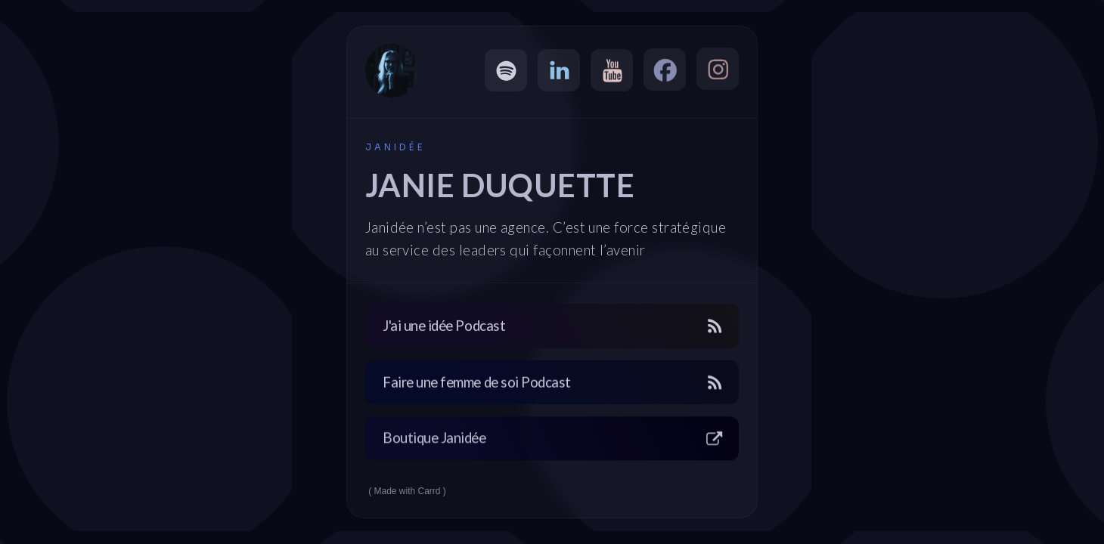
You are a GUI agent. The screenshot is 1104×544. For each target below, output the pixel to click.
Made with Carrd (407, 491)
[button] (506, 70)
